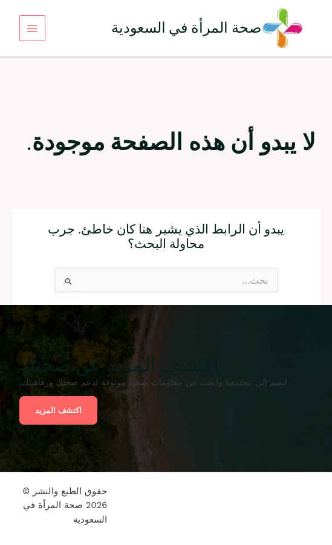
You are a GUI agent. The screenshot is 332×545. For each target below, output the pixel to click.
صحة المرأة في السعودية (186, 27)
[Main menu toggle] (32, 28)
